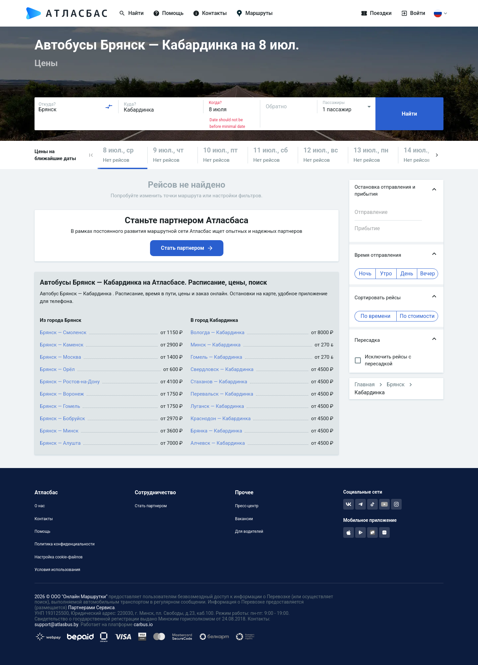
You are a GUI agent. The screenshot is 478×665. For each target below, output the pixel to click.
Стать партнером (151, 506)
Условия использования (57, 569)
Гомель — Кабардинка (216, 357)
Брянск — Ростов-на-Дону (70, 382)
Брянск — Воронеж (62, 394)
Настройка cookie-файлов (59, 557)
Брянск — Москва (60, 357)
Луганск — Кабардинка (217, 406)
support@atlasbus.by (56, 624)
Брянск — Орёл (57, 369)
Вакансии (244, 519)
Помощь (42, 531)
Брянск (396, 384)
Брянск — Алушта (60, 443)
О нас (40, 506)
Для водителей (249, 531)
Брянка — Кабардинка (216, 431)
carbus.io (143, 624)
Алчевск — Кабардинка (218, 443)
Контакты (44, 519)
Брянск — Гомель (60, 406)
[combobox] (76, 106)
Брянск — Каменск (61, 345)
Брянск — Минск (59, 431)
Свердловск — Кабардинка (222, 369)
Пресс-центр (246, 506)
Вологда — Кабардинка (217, 332)
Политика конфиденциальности (65, 544)
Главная (365, 384)
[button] (91, 155)
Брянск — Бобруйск (62, 419)
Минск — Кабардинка (216, 345)
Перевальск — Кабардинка (222, 394)
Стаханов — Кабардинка (219, 382)
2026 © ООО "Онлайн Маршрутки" (71, 596)
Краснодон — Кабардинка (221, 419)
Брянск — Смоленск (63, 332)
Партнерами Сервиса (91, 607)
